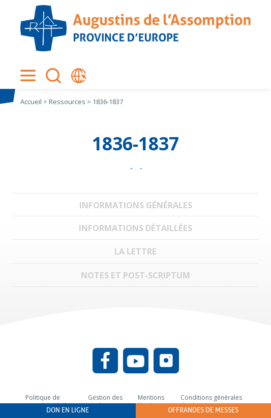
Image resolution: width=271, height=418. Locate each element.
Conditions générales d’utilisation (211, 401)
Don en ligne (67, 410)
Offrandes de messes (203, 410)
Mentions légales (151, 401)
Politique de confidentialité (46, 401)
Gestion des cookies (105, 401)
